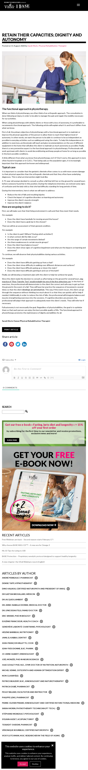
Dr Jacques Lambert (12, 599)
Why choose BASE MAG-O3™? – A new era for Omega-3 (26, 545)
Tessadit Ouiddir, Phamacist (17, 724)
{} (48, 377)
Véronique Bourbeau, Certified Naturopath (25, 730)
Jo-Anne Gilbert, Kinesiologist (18, 654)
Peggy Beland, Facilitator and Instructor (24, 692)
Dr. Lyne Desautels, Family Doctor (20, 610)
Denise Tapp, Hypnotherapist (17, 583)
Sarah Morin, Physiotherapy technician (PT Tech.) (28, 708)
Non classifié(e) (10, 676)
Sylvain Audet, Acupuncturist (18, 719)
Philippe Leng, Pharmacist (15, 697)
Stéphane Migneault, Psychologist (20, 714)
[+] (52, 377)
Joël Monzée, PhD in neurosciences (20, 659)
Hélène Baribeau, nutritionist (18, 632)
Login (82, 360)
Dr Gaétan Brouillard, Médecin (18, 594)
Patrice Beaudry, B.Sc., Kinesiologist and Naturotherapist (33, 681)
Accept (23, 764)
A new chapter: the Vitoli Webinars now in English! (23, 562)
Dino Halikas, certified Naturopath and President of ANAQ (33, 588)
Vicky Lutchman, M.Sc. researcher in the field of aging (31, 735)
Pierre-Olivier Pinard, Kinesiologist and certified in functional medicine (41, 703)
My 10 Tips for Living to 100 (13, 551)
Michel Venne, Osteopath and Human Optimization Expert (33, 670)
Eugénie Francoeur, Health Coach (20, 621)
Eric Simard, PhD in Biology (16, 616)
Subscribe (12, 440)
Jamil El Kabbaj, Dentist (14, 637)
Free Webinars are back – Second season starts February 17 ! (28, 539)
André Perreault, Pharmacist (17, 578)
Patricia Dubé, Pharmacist (16, 686)
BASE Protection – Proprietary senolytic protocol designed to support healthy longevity (39, 556)
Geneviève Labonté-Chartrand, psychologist (26, 627)
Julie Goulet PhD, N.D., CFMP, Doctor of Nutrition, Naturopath (35, 665)
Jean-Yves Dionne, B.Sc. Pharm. (17, 648)
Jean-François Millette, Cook (18, 643)
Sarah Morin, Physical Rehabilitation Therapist (47, 46)
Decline (35, 764)
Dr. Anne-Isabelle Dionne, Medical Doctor (24, 605)
